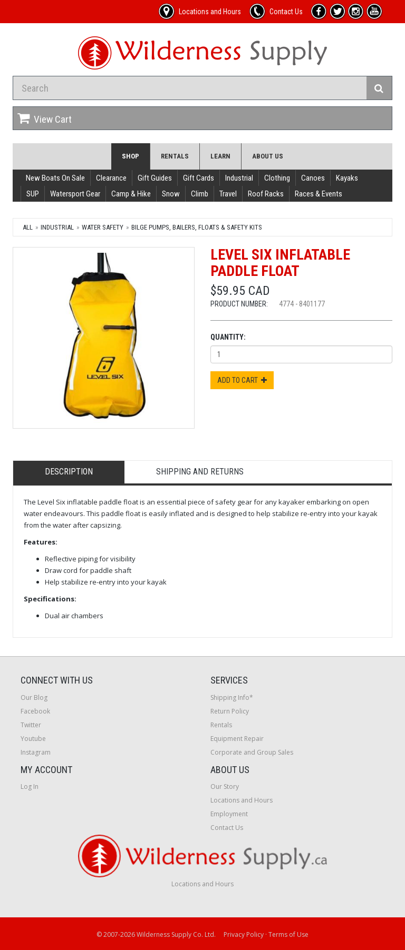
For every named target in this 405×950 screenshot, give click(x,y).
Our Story (224, 786)
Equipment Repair (237, 738)
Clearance (111, 178)
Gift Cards (198, 178)
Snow (171, 194)
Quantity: (228, 337)
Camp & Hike (131, 194)
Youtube (33, 738)
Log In (29, 786)
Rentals (175, 156)
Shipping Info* (231, 697)
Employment (229, 813)
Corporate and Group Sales (251, 752)
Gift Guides (155, 178)
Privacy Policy (244, 934)
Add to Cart (242, 380)
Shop (130, 156)
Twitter (31, 724)
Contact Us (226, 827)
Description (69, 472)
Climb (199, 194)
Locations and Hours (241, 800)
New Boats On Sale (55, 178)
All (28, 227)
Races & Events (318, 194)
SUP (32, 194)
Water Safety (102, 227)
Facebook (35, 711)
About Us (267, 156)
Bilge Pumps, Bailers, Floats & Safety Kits (196, 227)
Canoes (313, 178)
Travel (228, 194)
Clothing (277, 178)
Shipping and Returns (200, 472)
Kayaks (347, 178)
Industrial (239, 178)
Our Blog (34, 697)
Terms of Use (288, 934)
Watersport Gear (75, 194)
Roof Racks (266, 194)
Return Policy (229, 711)
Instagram (36, 752)
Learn (220, 156)
